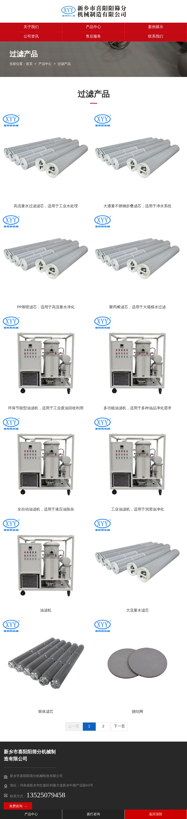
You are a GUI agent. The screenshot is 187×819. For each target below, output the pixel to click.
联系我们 (155, 36)
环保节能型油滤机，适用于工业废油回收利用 (45, 408)
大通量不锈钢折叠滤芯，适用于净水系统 (137, 206)
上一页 (73, 726)
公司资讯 (31, 36)
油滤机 (45, 610)
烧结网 (137, 712)
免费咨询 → (17, 806)
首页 (29, 64)
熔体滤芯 (45, 712)
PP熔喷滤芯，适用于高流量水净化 (46, 307)
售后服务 (93, 36)
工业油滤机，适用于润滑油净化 (137, 509)
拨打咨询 (93, 814)
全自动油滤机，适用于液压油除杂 (45, 509)
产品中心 (93, 27)
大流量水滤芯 (137, 610)
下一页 (119, 726)
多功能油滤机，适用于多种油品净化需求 (137, 408)
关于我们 (31, 27)
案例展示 (155, 27)
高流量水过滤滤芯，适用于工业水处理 (46, 206)
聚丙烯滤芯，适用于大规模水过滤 (137, 307)
